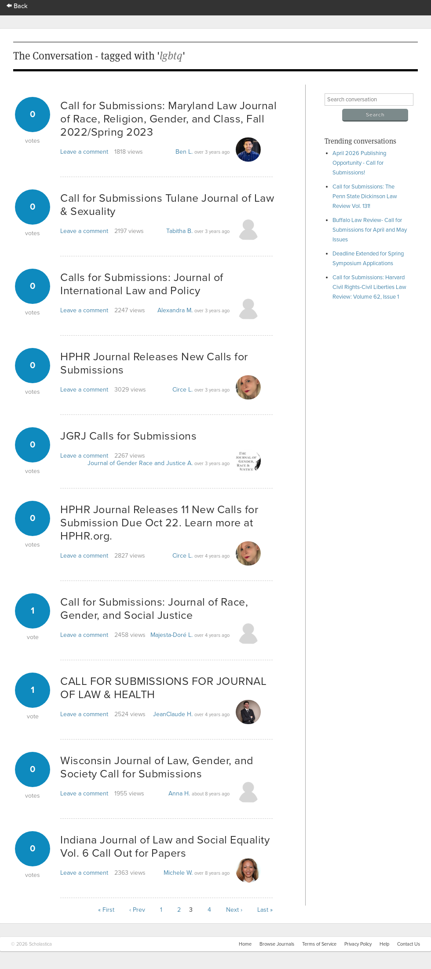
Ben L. (184, 151)
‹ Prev (137, 910)
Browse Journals (276, 944)
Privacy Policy (358, 944)
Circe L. (182, 389)
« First (106, 910)
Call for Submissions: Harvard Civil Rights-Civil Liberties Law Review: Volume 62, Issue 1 (369, 287)
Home (245, 944)
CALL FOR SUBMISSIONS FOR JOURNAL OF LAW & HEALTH (163, 688)
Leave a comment (84, 151)
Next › (234, 910)
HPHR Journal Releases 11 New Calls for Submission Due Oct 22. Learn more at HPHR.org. (159, 523)
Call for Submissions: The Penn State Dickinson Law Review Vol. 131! (364, 196)
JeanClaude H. (173, 714)
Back (17, 6)
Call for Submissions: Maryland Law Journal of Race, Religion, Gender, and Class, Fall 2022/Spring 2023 (168, 119)
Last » (265, 910)
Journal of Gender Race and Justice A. (140, 463)
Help (384, 944)
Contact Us (408, 944)
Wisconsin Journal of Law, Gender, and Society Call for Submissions (156, 767)
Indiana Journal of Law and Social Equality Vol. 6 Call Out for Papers (165, 846)
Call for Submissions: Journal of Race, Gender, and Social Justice (154, 608)
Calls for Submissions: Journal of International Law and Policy (141, 284)
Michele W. (178, 873)
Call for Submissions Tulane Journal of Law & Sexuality (167, 205)
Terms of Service (319, 944)
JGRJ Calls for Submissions (128, 436)
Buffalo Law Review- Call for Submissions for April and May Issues (369, 230)
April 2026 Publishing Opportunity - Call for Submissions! (359, 163)
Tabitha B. (179, 231)
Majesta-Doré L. (171, 635)
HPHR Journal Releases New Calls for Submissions (154, 363)
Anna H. (179, 793)
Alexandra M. (175, 310)
